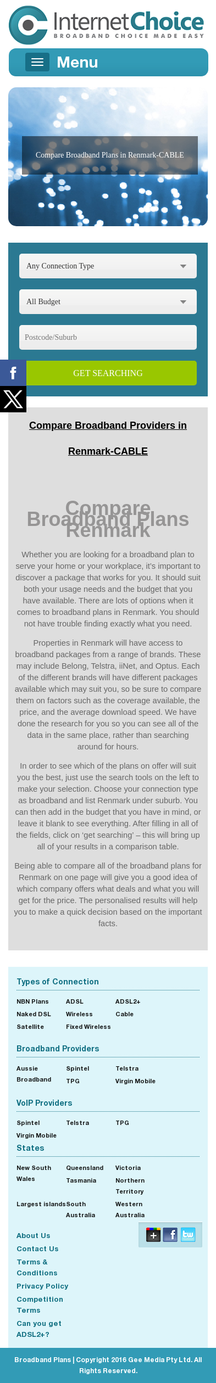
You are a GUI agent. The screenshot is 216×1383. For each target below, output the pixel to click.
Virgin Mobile (135, 1080)
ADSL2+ (128, 1001)
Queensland (84, 1167)
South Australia (80, 1209)
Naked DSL (33, 1013)
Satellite (30, 1026)
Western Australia (130, 1209)
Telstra (127, 1068)
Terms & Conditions (36, 1267)
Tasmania (81, 1180)
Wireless (79, 1013)
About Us (33, 1235)
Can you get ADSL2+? (39, 1329)
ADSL (75, 1001)
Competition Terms (39, 1304)
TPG (73, 1080)
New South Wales (33, 1173)
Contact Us (37, 1248)
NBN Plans (32, 1001)
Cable (124, 1013)
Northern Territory (130, 1186)
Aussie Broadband (33, 1074)
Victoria (128, 1167)
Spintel (77, 1068)
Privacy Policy (42, 1285)
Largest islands (41, 1203)
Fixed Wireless (88, 1026)
